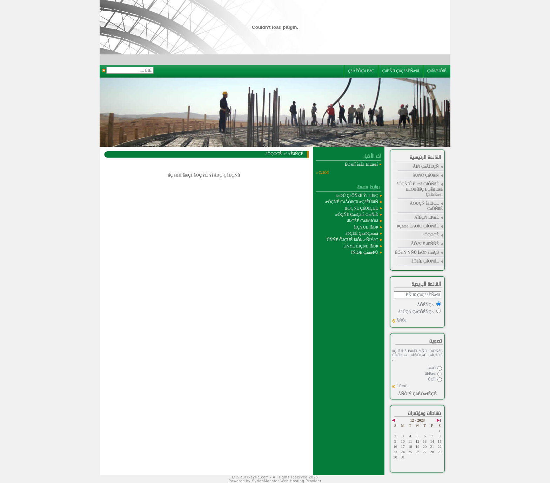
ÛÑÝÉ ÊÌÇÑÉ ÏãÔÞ (360, 246)
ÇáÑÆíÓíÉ (438, 70)
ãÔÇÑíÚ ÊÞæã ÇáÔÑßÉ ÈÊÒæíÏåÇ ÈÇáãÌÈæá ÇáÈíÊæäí (420, 189)
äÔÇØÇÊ (431, 234)
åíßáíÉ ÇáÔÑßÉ (425, 261)
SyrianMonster (265, 481)
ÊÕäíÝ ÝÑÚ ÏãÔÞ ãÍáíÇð (417, 252)
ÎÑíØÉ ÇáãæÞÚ (364, 252)
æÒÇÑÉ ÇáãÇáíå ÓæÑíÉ (356, 214)
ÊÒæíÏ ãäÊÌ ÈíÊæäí (362, 164)
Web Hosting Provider (300, 481)
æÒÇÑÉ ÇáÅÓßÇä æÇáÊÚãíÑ (351, 201)
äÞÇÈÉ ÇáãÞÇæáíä (362, 233)
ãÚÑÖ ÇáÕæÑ (426, 175)
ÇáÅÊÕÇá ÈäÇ (362, 70)
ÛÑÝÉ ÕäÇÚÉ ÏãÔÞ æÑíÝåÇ (352, 239)
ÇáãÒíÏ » (322, 172)
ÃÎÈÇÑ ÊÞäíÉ (426, 217)
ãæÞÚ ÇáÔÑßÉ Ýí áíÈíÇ (357, 195)
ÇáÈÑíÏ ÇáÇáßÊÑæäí (401, 70)
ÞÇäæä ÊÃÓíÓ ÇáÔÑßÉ (418, 226)
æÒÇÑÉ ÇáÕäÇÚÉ (361, 208)
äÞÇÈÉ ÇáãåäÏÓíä (362, 220)
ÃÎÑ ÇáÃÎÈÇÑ (426, 166)
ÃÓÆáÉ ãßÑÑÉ (425, 243)
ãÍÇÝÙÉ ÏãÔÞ (366, 227)
